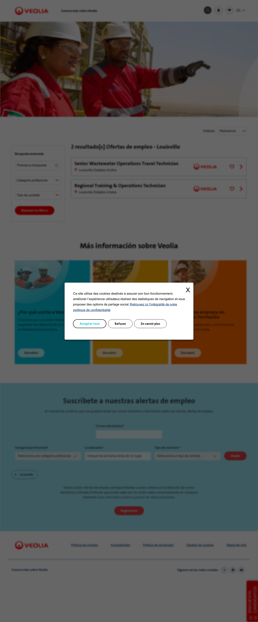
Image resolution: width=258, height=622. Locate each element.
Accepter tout (90, 323)
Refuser (120, 323)
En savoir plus (150, 323)
